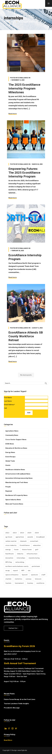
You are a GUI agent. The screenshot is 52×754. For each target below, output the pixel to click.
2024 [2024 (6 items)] (22, 533)
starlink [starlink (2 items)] (8, 579)
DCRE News (9, 444)
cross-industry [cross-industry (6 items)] (10, 545)
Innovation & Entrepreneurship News (19, 478)
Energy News (10, 452)
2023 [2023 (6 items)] (15, 533)
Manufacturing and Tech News (16, 482)
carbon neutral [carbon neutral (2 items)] (11, 541)
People (8, 487)
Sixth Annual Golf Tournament (20, 663)
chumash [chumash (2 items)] (23, 541)
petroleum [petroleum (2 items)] (36, 566)
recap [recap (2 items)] (7, 571)
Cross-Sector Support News (15, 439)
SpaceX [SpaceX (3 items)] (25, 575)
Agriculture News (11, 431)
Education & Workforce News (16, 448)
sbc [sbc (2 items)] (29, 571)
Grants (7, 465)
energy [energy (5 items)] (8, 550)
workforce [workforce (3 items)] (40, 583)
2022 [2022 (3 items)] (7, 533)
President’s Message (12, 708)
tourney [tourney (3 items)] (30, 583)
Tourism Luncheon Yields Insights (16, 703)
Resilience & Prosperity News (16, 495)
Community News (11, 435)
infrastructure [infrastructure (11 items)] (32, 554)
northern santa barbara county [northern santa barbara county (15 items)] (16, 566)
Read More (8, 740)
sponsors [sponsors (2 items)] (34, 575)
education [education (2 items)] (37, 545)
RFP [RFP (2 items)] (22, 571)
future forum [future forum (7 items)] (27, 550)
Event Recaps (10, 457)
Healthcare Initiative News (15, 469)
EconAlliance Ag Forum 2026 (19, 646)
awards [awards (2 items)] (30, 537)
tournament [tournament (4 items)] (19, 583)
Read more (12, 114)
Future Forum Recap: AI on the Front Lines (19, 699)
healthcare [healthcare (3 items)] (9, 554)
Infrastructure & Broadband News (17, 474)
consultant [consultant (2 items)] (34, 541)
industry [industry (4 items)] (20, 554)
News (13, 22)
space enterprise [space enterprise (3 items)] (11, 575)
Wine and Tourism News (14, 504)
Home (6, 22)
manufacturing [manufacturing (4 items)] (34, 558)
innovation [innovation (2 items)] (9, 558)
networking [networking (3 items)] (19, 562)
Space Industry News (13, 500)
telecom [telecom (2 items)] (38, 579)
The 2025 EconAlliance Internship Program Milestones (24, 88)
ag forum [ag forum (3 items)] (8, 537)
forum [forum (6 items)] (16, 550)
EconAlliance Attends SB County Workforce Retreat (25, 336)
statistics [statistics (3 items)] (18, 579)
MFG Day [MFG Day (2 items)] (8, 562)
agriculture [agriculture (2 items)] (20, 537)
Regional (8, 491)
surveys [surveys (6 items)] (28, 579)
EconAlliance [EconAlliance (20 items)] (25, 545)
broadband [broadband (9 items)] (40, 537)
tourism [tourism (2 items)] (8, 583)
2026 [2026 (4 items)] (37, 533)
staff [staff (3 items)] (43, 575)
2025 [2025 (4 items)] (29, 533)
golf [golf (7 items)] (36, 550)
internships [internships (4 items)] (21, 558)
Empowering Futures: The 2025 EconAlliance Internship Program (24, 172)
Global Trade (10, 461)
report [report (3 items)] (15, 571)
